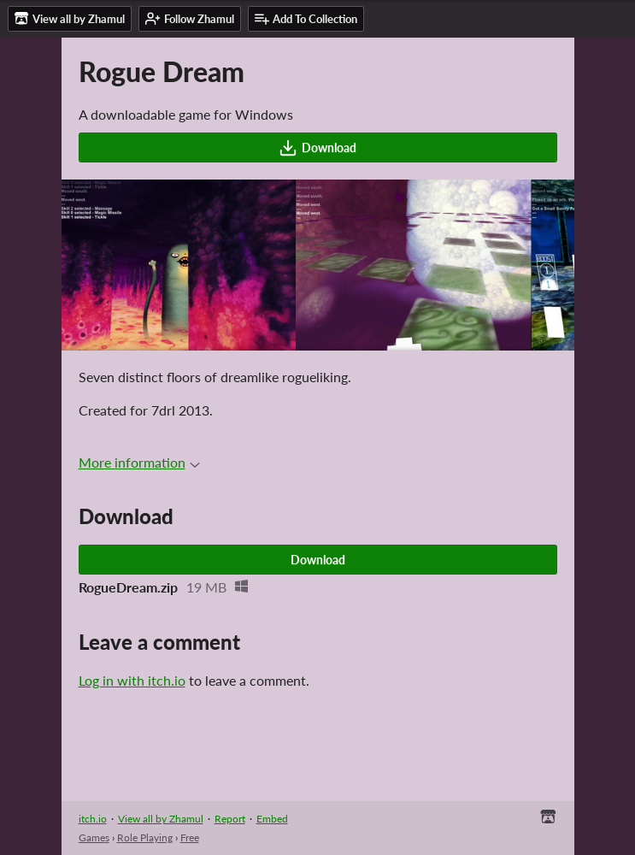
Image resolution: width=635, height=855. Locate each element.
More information (139, 462)
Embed (272, 818)
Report (230, 818)
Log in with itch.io (132, 680)
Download (317, 148)
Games (94, 837)
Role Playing (145, 837)
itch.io (93, 818)
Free (189, 837)
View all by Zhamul (160, 818)
